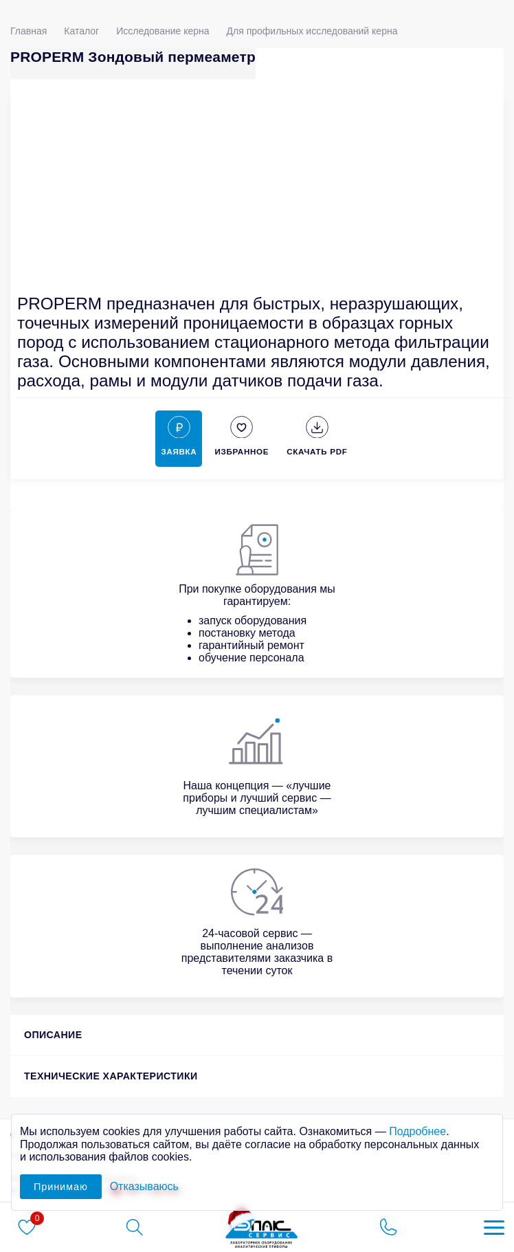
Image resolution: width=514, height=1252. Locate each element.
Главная (28, 30)
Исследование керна (162, 30)
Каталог (81, 30)
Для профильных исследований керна (312, 30)
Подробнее (417, 1131)
